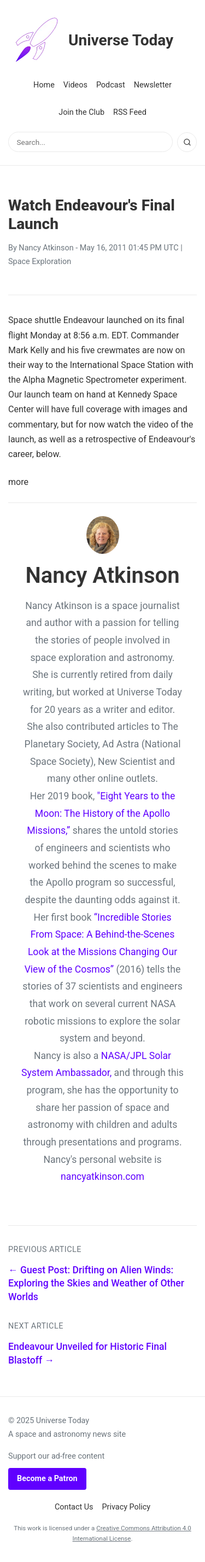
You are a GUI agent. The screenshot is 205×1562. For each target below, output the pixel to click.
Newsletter (153, 85)
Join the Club (81, 112)
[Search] (187, 142)
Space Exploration (39, 261)
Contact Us (74, 1507)
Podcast (110, 85)
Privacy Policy (126, 1507)
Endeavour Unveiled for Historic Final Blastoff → (87, 1353)
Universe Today (90, 40)
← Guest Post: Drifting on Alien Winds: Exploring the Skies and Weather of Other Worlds (96, 1283)
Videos (75, 85)
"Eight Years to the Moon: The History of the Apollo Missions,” (101, 813)
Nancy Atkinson (46, 248)
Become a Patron (47, 1478)
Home (44, 85)
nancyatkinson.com (102, 1176)
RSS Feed (130, 112)
